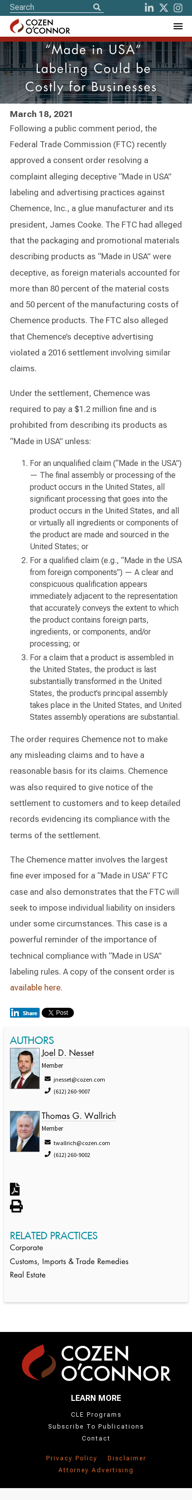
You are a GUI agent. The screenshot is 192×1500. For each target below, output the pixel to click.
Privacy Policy (72, 1458)
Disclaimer (127, 1458)
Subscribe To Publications (96, 1426)
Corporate (26, 1248)
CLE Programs (96, 1414)
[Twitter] (164, 8)
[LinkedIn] (149, 8)
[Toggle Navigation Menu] (177, 26)
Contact (96, 1438)
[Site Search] (57, 7)
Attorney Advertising (96, 1470)
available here (35, 987)
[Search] (97, 7)
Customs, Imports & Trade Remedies (69, 1262)
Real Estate (28, 1275)
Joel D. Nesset (68, 1053)
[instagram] (178, 8)
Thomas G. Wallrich (79, 1116)
